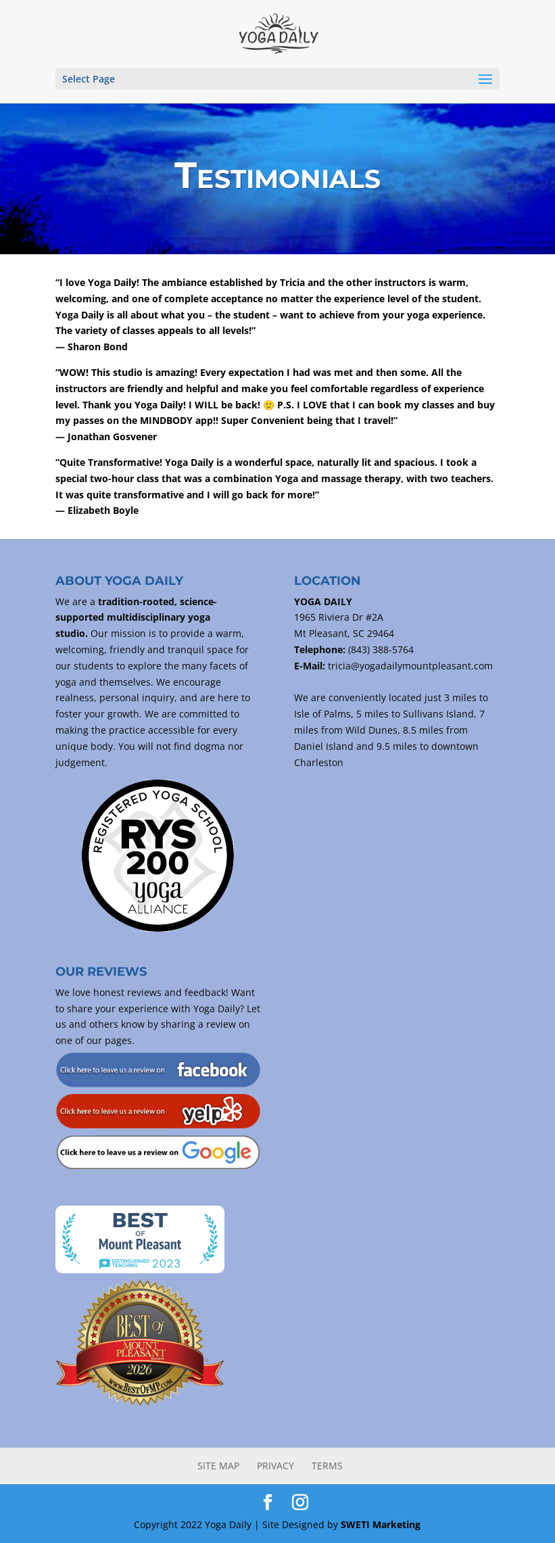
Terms (327, 1465)
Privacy (275, 1465)
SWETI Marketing (380, 1524)
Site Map (218, 1465)
